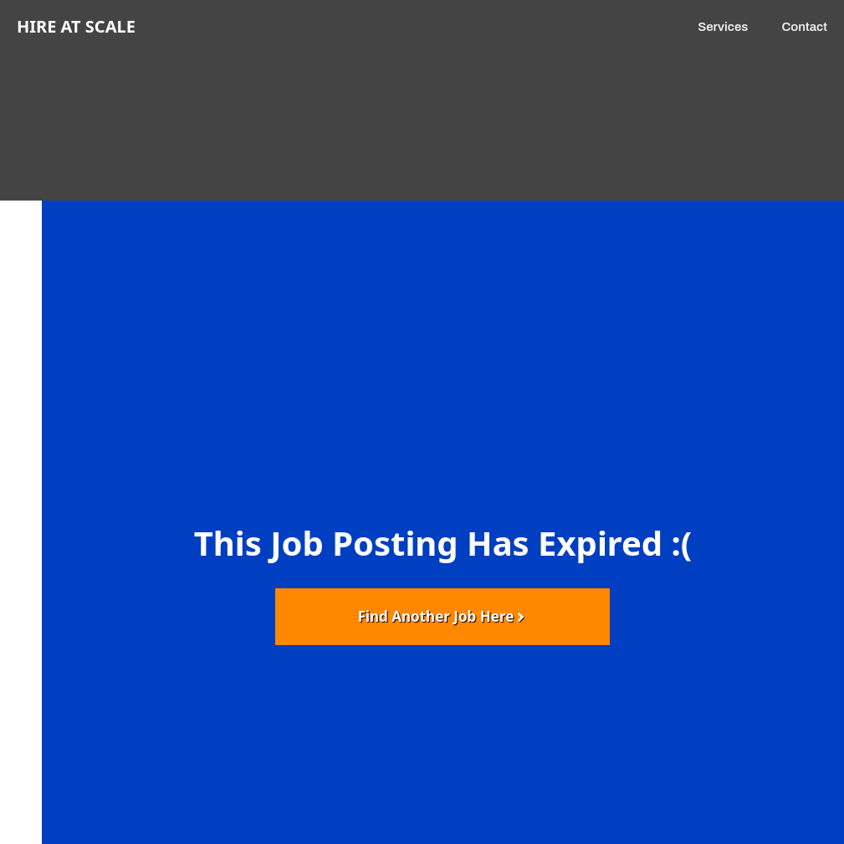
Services (723, 26)
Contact (804, 26)
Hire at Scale (76, 26)
